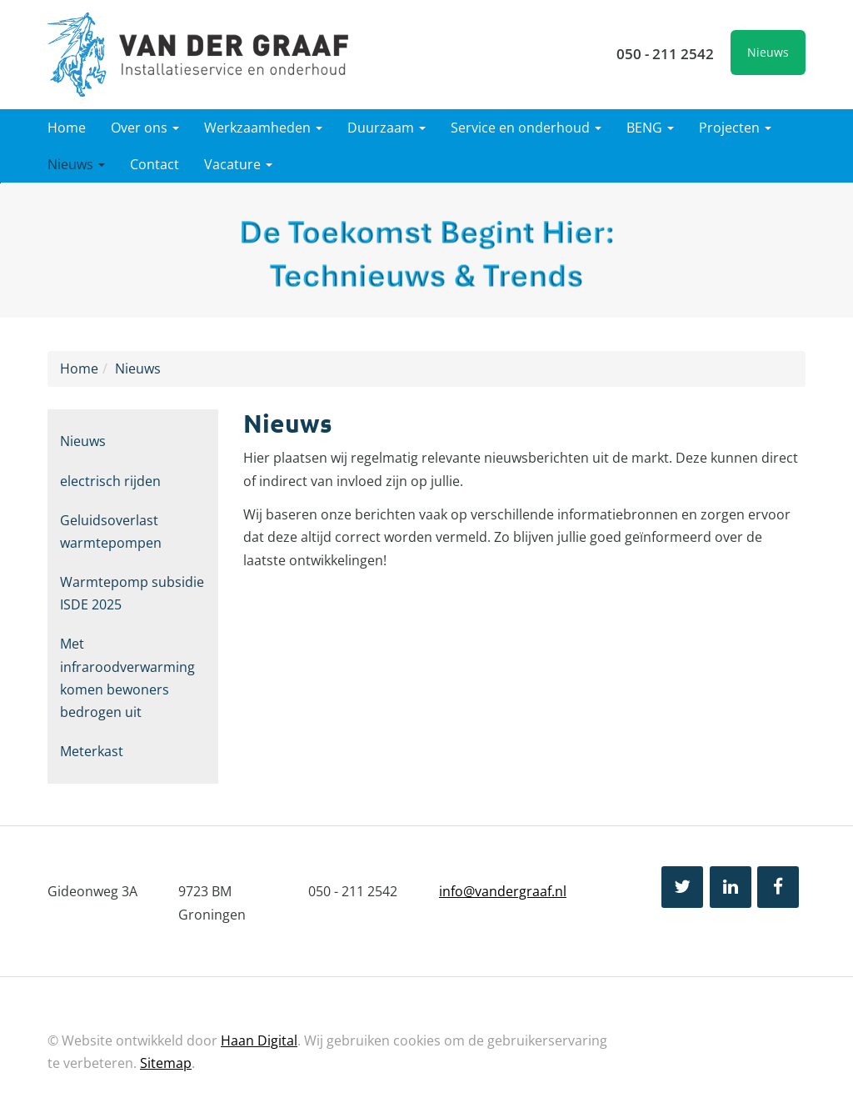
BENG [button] (650, 127)
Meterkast (91, 751)
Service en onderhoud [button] (526, 127)
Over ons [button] (145, 127)
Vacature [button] (238, 164)
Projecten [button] (735, 127)
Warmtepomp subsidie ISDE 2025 (132, 593)
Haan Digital (259, 1040)
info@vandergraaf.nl (502, 891)
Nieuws (768, 52)
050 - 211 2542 (665, 53)
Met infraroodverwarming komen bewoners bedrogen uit (127, 677)
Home (66, 127)
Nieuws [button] (76, 164)
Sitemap (166, 1063)
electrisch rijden (110, 481)
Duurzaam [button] (386, 127)
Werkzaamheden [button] (263, 127)
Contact (154, 164)
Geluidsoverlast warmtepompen (111, 531)
